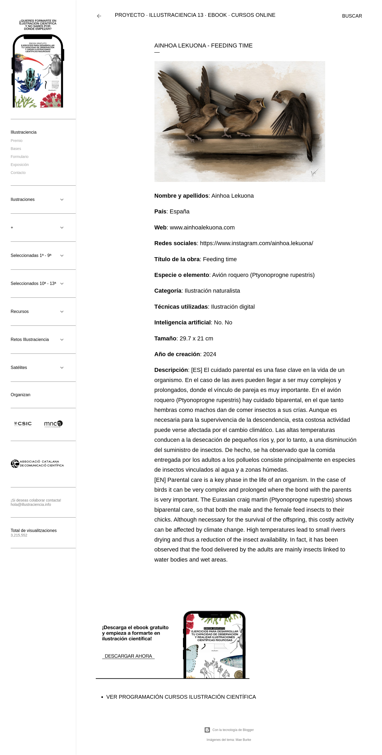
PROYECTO (130, 15)
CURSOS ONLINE (253, 15)
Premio (16, 140)
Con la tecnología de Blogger (229, 730)
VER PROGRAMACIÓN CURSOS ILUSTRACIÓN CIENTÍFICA (181, 697)
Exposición (20, 164)
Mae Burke (243, 740)
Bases (16, 148)
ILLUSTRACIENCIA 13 (176, 15)
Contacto (18, 172)
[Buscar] (352, 16)
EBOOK (217, 15)
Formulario (20, 156)
